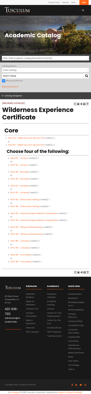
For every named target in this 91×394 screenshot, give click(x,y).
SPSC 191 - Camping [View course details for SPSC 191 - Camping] (19, 192)
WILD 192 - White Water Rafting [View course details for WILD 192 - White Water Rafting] (24, 199)
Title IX (71, 369)
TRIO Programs (54, 332)
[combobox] (45, 58)
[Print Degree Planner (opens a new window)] (75, 104)
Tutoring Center (54, 336)
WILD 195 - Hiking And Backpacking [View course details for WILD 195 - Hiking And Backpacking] (26, 227)
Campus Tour (32, 308)
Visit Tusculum (32, 332)
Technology (73, 365)
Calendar (65, 2)
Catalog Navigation (13, 95)
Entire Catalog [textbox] (9, 70)
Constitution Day (76, 325)
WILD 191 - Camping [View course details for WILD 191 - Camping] (19, 185)
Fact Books (73, 341)
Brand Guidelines (76, 309)
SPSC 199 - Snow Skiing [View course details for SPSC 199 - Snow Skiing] (20, 261)
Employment (74, 337)
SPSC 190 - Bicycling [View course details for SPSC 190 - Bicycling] (19, 178)
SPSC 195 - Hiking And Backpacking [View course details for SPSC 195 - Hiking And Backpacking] (26, 234)
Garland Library (54, 327)
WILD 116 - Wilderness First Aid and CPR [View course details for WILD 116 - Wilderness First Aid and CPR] (26, 145)
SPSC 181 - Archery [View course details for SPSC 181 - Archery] (18, 165)
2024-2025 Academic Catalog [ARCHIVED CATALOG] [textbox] (27, 58)
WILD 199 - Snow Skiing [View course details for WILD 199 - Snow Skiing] (20, 254)
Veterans (30, 327)
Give (84, 2)
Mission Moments (76, 352)
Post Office (73, 361)
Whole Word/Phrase (14, 81)
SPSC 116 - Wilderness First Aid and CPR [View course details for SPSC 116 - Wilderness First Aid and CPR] (26, 138)
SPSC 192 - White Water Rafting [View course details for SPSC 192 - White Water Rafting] (24, 206)
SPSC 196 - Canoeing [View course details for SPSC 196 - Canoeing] (19, 247)
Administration (75, 294)
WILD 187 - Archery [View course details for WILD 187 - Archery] (19, 158)
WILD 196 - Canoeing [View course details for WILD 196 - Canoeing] (19, 241)
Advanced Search (10, 86)
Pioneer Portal (54, 2)
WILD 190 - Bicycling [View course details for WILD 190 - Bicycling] (19, 172)
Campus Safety (75, 321)
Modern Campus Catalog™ (69, 392)
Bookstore (73, 298)
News (73, 2)
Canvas (50, 308)
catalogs (15, 392)
